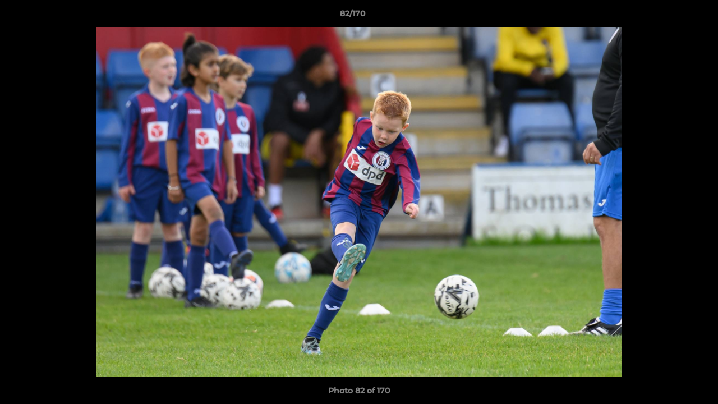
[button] (671, 16)
